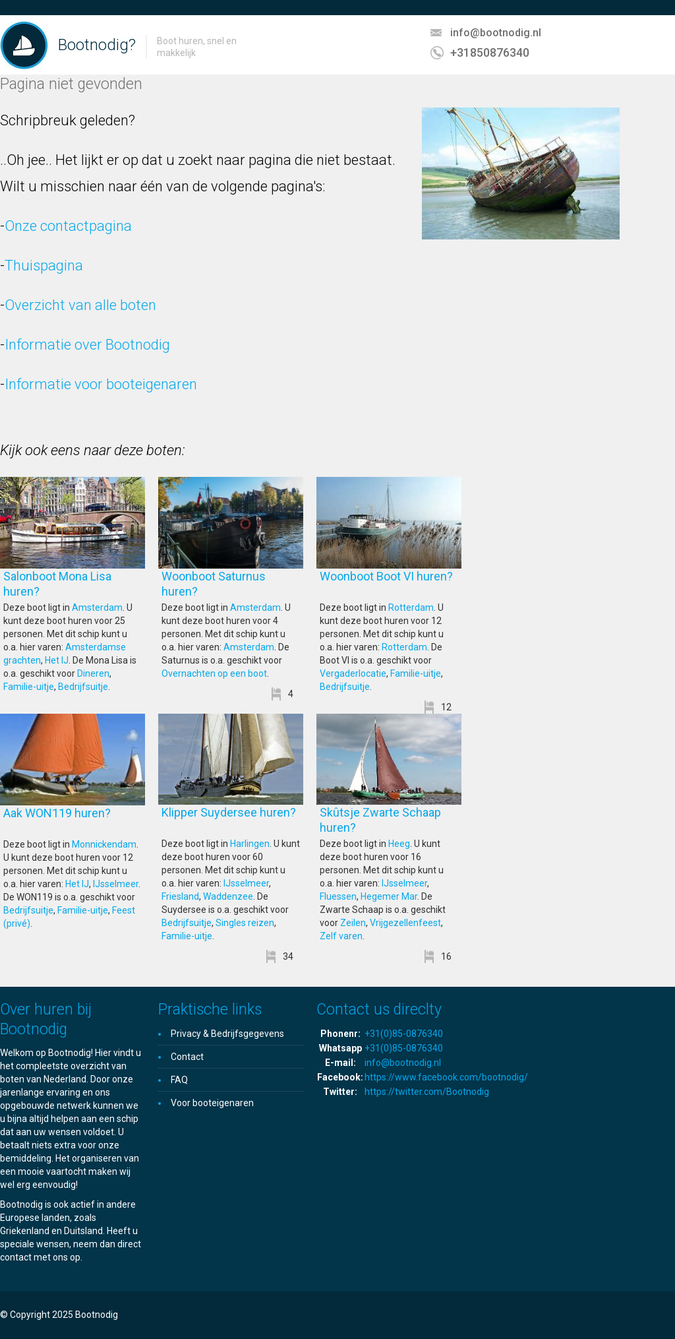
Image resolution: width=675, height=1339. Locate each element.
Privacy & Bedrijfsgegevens (227, 1033)
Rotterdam (411, 607)
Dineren (93, 673)
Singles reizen (245, 923)
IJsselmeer (115, 884)
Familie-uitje (28, 686)
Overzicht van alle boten (80, 305)
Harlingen (250, 843)
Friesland (180, 896)
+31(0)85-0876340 (404, 1033)
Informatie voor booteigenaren (101, 384)
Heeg (399, 843)
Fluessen (338, 896)
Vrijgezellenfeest (405, 923)
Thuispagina (44, 265)
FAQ (179, 1079)
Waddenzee (228, 896)
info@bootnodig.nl (495, 32)
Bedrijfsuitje (83, 686)
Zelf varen (341, 936)
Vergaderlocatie (353, 673)
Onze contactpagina (68, 226)
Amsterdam (97, 607)
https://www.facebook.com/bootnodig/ (446, 1077)
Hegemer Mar (389, 896)
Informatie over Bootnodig (87, 344)
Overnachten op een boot (214, 673)
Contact (187, 1056)
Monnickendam (104, 844)
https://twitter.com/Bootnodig (427, 1091)
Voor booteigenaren (212, 1103)
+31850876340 (489, 52)
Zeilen (353, 923)
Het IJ (57, 660)
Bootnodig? (97, 45)
